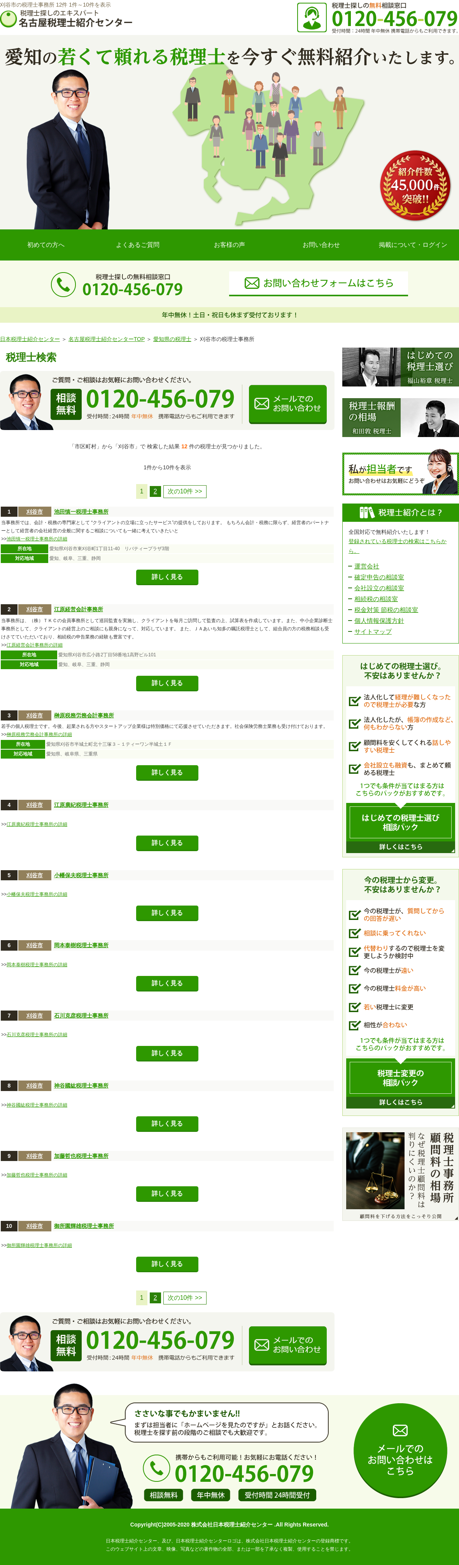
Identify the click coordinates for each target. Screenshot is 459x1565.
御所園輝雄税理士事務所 (84, 1226)
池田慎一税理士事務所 (81, 512)
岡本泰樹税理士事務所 (81, 945)
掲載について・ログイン (413, 244)
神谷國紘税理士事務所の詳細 (37, 1105)
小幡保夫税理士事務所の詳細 (37, 894)
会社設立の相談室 (379, 588)
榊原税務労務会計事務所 (84, 715)
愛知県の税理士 (172, 339)
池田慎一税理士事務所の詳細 (37, 539)
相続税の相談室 (376, 599)
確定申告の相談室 (379, 577)
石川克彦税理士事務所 (81, 1015)
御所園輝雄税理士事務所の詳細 (39, 1245)
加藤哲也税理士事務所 (81, 1156)
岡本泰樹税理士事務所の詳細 (37, 964)
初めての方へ (46, 244)
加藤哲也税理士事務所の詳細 (37, 1175)
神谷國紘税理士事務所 (81, 1085)
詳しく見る (167, 577)
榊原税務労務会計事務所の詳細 (39, 734)
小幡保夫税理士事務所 (81, 875)
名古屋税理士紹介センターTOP (106, 339)
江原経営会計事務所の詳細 (35, 645)
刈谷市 (34, 512)
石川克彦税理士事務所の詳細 (37, 1034)
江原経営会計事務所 (78, 609)
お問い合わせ (321, 244)
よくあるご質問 (137, 244)
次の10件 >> (185, 491)
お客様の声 (229, 244)
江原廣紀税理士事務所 (81, 805)
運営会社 (366, 566)
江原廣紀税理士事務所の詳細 (37, 824)
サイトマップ (373, 631)
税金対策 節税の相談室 (386, 610)
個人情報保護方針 (379, 620)
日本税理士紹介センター (30, 339)
